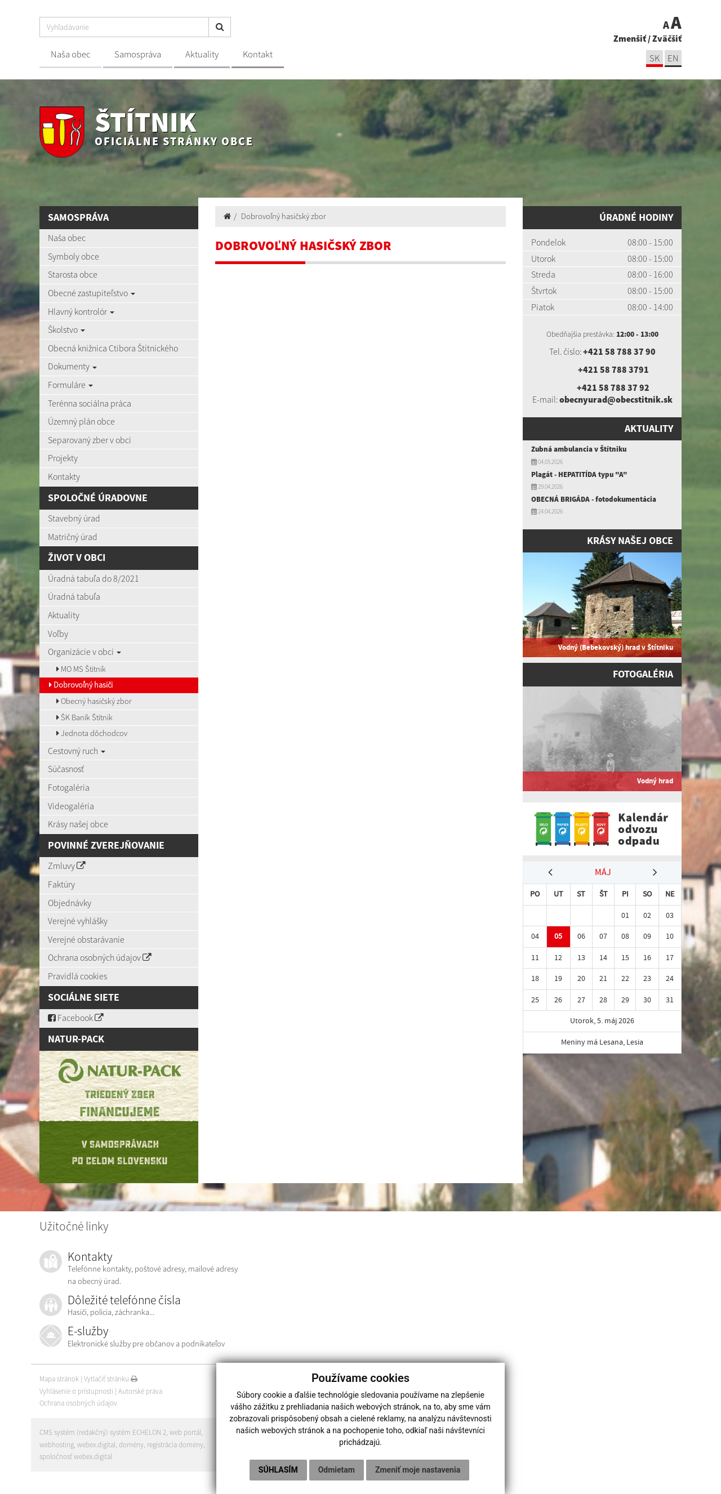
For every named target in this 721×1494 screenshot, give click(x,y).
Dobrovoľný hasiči (81, 685)
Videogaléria (71, 805)
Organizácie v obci (84, 651)
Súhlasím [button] (278, 1469)
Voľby (58, 633)
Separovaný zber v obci (89, 439)
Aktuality (202, 54)
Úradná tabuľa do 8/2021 (93, 578)
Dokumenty (72, 366)
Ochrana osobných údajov (100, 957)
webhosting (56, 1445)
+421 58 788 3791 (613, 369)
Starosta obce (72, 274)
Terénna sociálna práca (89, 403)
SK (654, 58)
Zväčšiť (667, 38)
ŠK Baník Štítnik (84, 717)
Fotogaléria (69, 787)
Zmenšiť (629, 38)
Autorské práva (140, 1391)
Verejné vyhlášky (78, 920)
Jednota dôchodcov (91, 733)
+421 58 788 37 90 (619, 351)
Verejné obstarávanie (86, 939)
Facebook (76, 1017)
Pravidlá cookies (77, 976)
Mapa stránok (59, 1379)
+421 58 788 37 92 (613, 387)
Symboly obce (73, 256)
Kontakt (258, 54)
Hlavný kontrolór (81, 311)
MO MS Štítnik (81, 669)
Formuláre (70, 384)
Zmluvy (67, 865)
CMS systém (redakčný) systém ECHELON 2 (102, 1432)
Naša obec (70, 54)
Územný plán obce (81, 421)
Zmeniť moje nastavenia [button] (417, 1469)
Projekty (63, 457)
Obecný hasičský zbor (94, 701)
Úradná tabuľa (74, 596)
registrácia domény (175, 1445)
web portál (185, 1432)
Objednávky (69, 902)
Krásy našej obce (78, 823)
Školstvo (66, 329)
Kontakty (64, 476)
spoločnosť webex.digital (75, 1456)
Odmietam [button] (336, 1469)
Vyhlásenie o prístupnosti (76, 1391)
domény (131, 1445)
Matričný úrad (72, 536)
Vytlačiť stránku (110, 1379)
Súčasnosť (66, 768)
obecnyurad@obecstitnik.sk (616, 399)
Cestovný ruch (76, 750)
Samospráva (137, 54)
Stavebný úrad (74, 518)
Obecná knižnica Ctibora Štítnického (113, 348)
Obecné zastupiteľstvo (91, 292)
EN (673, 58)
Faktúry (61, 884)
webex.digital (96, 1445)
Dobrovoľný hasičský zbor (283, 216)
